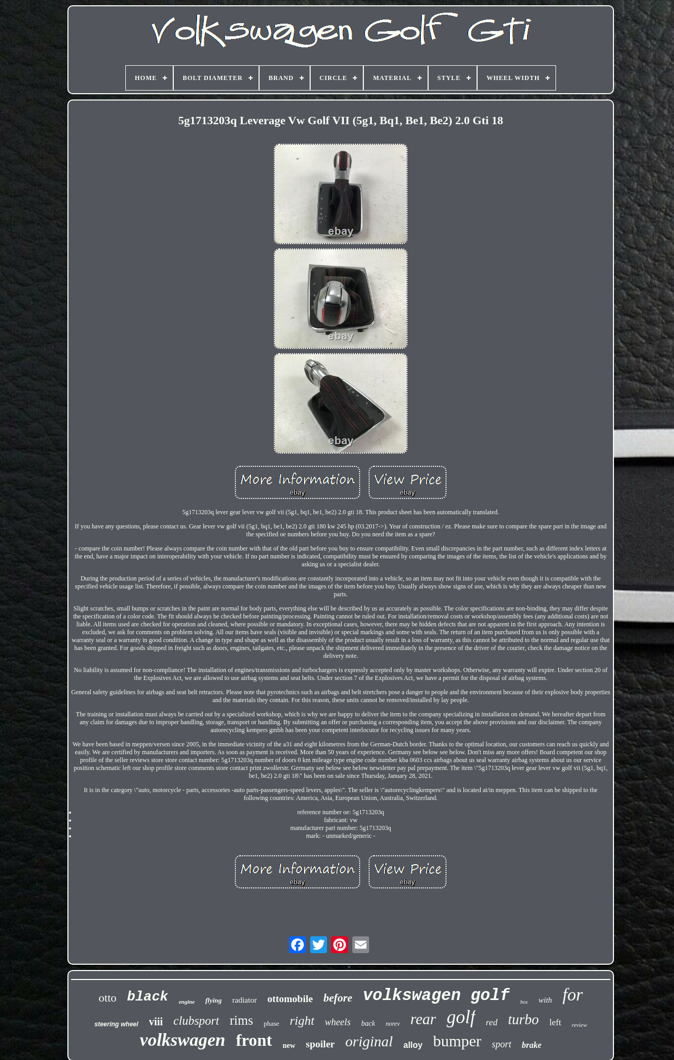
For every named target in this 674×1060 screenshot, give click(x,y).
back (368, 1023)
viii (156, 1021)
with (545, 1000)
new (289, 1045)
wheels (338, 1022)
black (147, 997)
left (555, 1022)
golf (461, 1017)
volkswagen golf (436, 995)
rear (423, 1019)
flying (213, 1000)
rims (241, 1020)
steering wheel (116, 1024)
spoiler (320, 1043)
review (579, 1025)
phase (272, 1023)
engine (187, 1001)
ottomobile (290, 998)
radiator (244, 1000)
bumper (457, 1040)
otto (107, 997)
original (369, 1041)
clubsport (196, 1020)
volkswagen (182, 1039)
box (524, 1002)
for (572, 994)
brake (531, 1045)
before (337, 998)
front (254, 1040)
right (302, 1020)
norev (392, 1023)
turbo (523, 1019)
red (492, 1022)
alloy (412, 1045)
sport (501, 1044)
